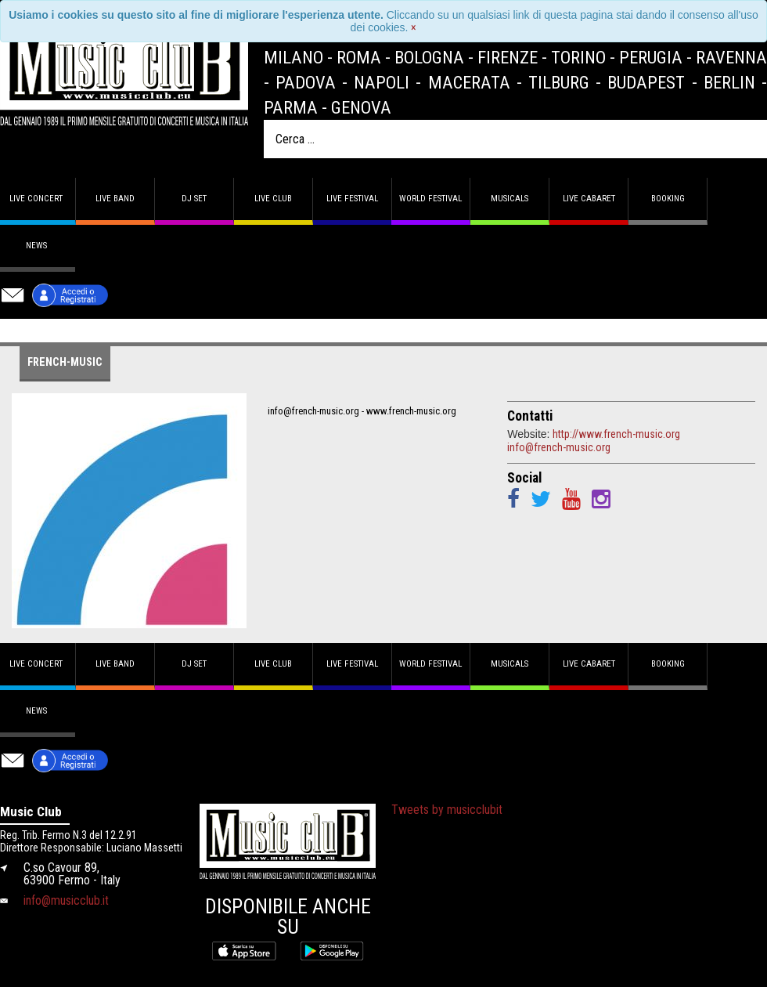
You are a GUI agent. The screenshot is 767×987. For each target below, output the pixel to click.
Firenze (507, 57)
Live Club (273, 198)
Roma (359, 57)
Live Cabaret (589, 198)
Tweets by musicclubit (446, 809)
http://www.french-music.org (616, 434)
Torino (578, 57)
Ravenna (731, 57)
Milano (293, 57)
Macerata (469, 82)
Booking (668, 198)
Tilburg (558, 82)
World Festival (430, 198)
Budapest (646, 82)
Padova (305, 82)
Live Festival (352, 198)
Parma (291, 107)
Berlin (729, 82)
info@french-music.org (558, 447)
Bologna (429, 57)
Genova (361, 107)
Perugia (650, 57)
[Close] (413, 27)
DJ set (194, 198)
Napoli (381, 82)
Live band (115, 198)
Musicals (509, 198)
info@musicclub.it (66, 900)
